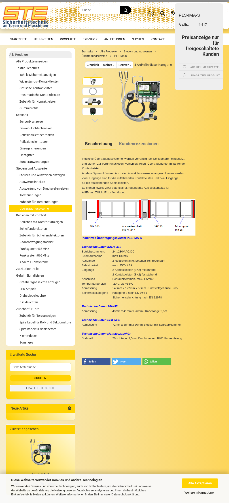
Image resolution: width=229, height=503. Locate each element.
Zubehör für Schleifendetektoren (41, 235)
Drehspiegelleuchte (32, 295)
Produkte (68, 39)
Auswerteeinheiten (32, 182)
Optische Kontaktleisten (36, 88)
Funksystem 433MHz (34, 248)
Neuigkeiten (43, 39)
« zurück (93, 65)
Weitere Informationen (199, 492)
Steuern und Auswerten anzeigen (42, 175)
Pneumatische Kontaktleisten (39, 95)
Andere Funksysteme (34, 262)
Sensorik (22, 115)
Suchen (138, 39)
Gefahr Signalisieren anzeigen (39, 282)
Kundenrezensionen (139, 143)
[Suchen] (162, 10)
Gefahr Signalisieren (30, 275)
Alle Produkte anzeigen (32, 61)
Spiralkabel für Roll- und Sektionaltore (45, 322)
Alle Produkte (18, 54)
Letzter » (125, 65)
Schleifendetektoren (33, 228)
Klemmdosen (28, 335)
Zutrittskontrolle (27, 269)
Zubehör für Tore (27, 309)
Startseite (18, 39)
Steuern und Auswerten (32, 168)
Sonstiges (26, 342)
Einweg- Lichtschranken (36, 128)
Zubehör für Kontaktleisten (38, 101)
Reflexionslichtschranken (36, 135)
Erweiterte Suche (40, 388)
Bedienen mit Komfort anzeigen (41, 222)
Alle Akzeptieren (200, 483)
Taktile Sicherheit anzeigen (37, 75)
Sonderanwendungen (34, 162)
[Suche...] (125, 10)
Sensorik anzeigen (32, 121)
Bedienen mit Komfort (31, 215)
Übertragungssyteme (34, 208)
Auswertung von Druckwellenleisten (44, 188)
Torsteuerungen (30, 195)
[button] (173, 10)
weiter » (108, 65)
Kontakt (158, 39)
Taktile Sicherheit (27, 68)
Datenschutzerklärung (125, 494)
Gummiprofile (28, 108)
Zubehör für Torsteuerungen (38, 202)
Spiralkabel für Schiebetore (37, 329)
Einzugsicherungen (32, 148)
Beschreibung (98, 143)
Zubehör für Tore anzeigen (37, 315)
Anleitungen (114, 39)
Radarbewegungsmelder (36, 242)
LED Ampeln (27, 289)
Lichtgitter (26, 155)
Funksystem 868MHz (34, 255)
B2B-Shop (90, 39)
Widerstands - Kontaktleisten (39, 81)
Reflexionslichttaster (33, 141)
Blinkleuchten (28, 302)
